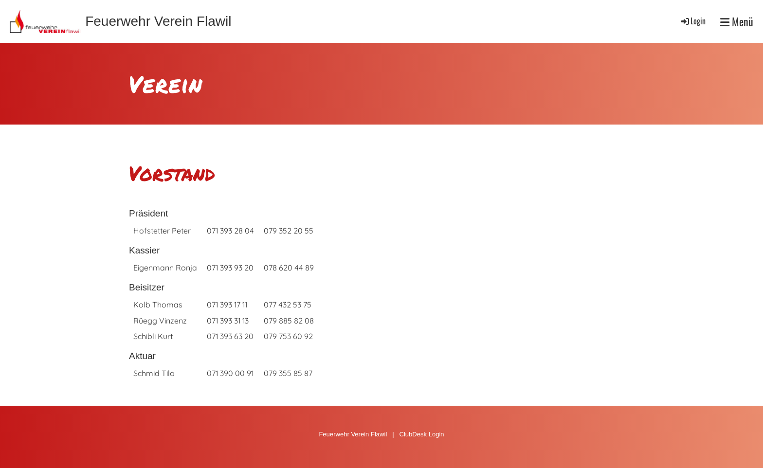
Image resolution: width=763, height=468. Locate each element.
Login (693, 21)
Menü (736, 21)
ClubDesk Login (421, 434)
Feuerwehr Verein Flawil (158, 21)
